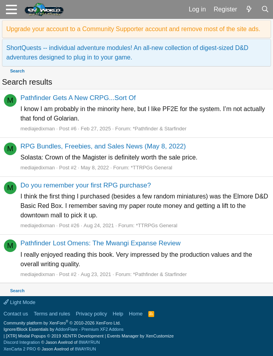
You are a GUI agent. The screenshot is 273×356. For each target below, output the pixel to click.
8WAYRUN (89, 342)
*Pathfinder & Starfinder (160, 129)
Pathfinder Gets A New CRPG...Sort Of (78, 98)
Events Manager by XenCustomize (140, 336)
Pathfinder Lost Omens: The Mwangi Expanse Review (100, 243)
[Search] (265, 9)
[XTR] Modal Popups (54, 336)
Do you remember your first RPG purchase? (85, 185)
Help (118, 314)
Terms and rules (52, 314)
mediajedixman (37, 129)
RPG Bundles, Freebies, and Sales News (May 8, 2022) (103, 146)
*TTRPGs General (151, 168)
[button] (11, 9)
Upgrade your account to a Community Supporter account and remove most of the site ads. (133, 29)
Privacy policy (91, 314)
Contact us (16, 314)
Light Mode (19, 302)
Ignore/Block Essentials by (64, 329)
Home (136, 314)
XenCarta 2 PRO (20, 349)
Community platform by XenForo (62, 323)
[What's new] (249, 9)
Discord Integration (22, 342)
